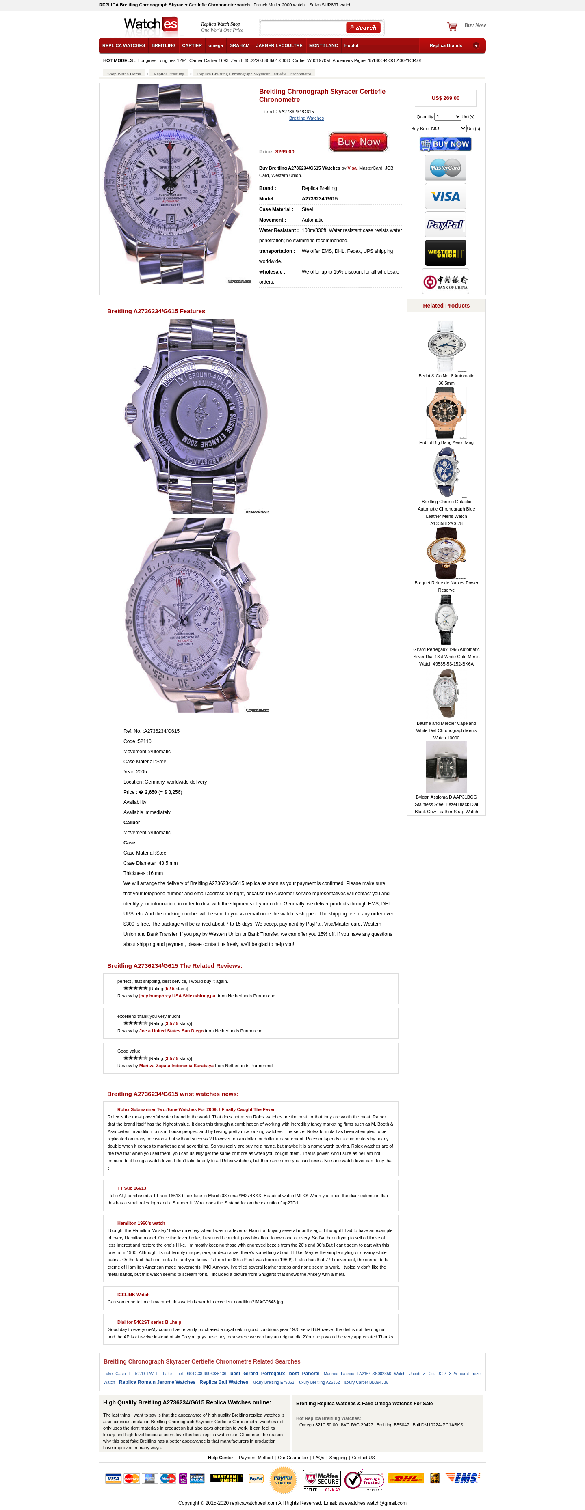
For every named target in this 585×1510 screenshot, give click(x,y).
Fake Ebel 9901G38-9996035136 (194, 1374)
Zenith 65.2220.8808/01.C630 (260, 60)
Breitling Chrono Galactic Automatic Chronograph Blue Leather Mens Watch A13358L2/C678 (446, 512)
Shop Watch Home (124, 73)
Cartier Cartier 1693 (209, 60)
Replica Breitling (169, 73)
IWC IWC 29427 (357, 1424)
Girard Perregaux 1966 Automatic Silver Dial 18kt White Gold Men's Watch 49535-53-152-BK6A (446, 656)
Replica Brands (446, 45)
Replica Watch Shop (220, 24)
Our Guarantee (293, 1457)
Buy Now (475, 25)
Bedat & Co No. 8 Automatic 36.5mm (446, 379)
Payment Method (256, 1457)
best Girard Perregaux (257, 1373)
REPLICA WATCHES (123, 45)
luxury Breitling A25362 (319, 1382)
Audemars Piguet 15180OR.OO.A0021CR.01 (377, 60)
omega (215, 45)
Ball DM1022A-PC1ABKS (437, 1424)
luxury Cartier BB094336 (366, 1382)
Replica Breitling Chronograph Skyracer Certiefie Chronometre (254, 73)
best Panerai (304, 1373)
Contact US (363, 1457)
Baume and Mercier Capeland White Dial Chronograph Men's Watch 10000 (446, 730)
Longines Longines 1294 (162, 60)
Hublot (351, 45)
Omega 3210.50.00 (318, 1424)
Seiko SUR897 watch (330, 4)
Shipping (338, 1457)
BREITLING (164, 45)
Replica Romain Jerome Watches (157, 1382)
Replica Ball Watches (223, 1382)
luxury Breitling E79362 (274, 1382)
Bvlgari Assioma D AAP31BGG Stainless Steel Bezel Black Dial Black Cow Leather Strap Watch (446, 804)
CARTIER (192, 45)
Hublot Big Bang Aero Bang (446, 442)
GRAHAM (240, 45)
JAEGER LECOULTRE (279, 45)
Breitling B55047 (393, 1424)
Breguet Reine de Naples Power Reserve (446, 586)
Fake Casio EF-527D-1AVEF (131, 1374)
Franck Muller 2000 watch (279, 4)
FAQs (318, 1457)
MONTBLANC (323, 45)
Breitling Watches (306, 118)
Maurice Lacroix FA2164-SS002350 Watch (364, 1374)
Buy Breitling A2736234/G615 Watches (299, 168)
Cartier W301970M (311, 60)
